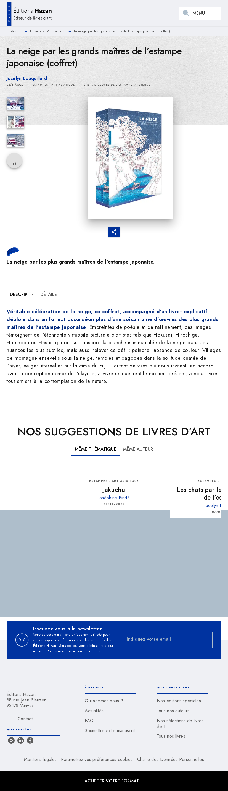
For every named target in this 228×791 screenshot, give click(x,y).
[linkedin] (20, 740)
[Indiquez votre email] (161, 640)
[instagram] (11, 740)
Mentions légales (40, 759)
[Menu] (200, 13)
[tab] (22, 294)
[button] (53, 84)
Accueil (16, 31)
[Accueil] (30, 13)
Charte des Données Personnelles (170, 759)
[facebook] (30, 740)
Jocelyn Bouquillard (27, 78)
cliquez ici (94, 651)
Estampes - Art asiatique (48, 31)
